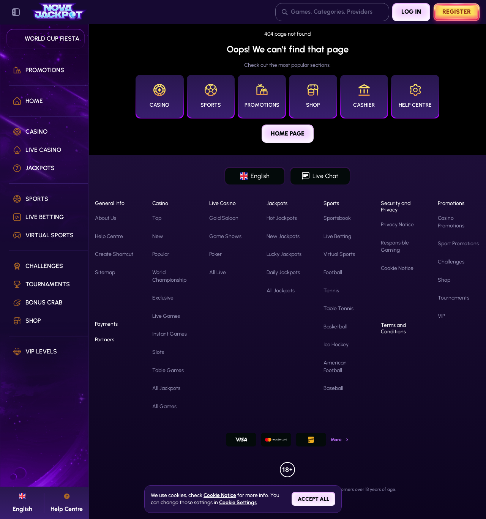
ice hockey (336, 344)
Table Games (168, 370)
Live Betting (337, 236)
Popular (160, 254)
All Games (164, 406)
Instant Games (169, 334)
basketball (335, 326)
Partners (104, 340)
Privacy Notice (397, 224)
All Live (217, 272)
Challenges (451, 262)
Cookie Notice (397, 268)
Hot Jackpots (282, 218)
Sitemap (105, 272)
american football (335, 367)
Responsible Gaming (395, 247)
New (157, 236)
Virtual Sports (339, 254)
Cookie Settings (238, 503)
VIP (441, 316)
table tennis (338, 308)
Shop (444, 280)
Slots (158, 352)
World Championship (169, 276)
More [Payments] (340, 439)
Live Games (166, 316)
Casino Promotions (451, 222)
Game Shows (225, 236)
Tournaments (453, 298)
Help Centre (109, 236)
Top (156, 218)
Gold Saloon (223, 218)
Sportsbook (337, 218)
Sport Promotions (458, 243)
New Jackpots (283, 236)
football (332, 272)
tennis (331, 290)
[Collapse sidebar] (16, 12)
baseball (333, 388)
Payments (106, 324)
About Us (105, 218)
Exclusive (163, 298)
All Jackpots (166, 388)
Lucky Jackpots (284, 254)
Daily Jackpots (283, 272)
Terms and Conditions (393, 328)
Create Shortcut (114, 254)
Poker (215, 254)
